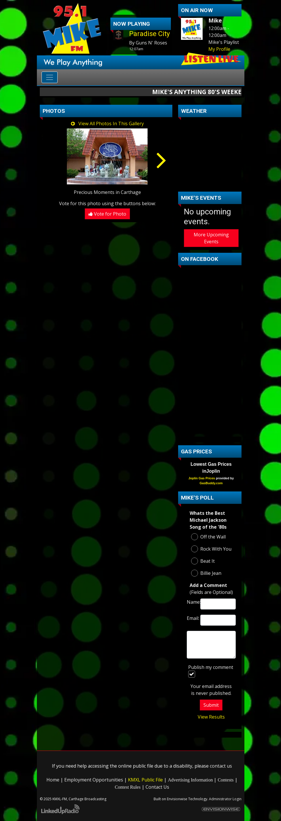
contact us (221, 766)
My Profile (219, 49)
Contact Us (157, 787)
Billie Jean (206, 573)
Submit (211, 705)
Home (52, 780)
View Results (211, 717)
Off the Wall (208, 536)
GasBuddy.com (211, 483)
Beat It (203, 561)
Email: (192, 618)
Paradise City (149, 34)
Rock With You (211, 548)
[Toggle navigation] (50, 77)
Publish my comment (210, 671)
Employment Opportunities (93, 780)
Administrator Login (225, 798)
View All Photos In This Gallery (107, 123)
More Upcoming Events (211, 238)
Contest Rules (127, 787)
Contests (225, 779)
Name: (192, 602)
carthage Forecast (211, 183)
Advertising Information (190, 779)
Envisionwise (177, 798)
